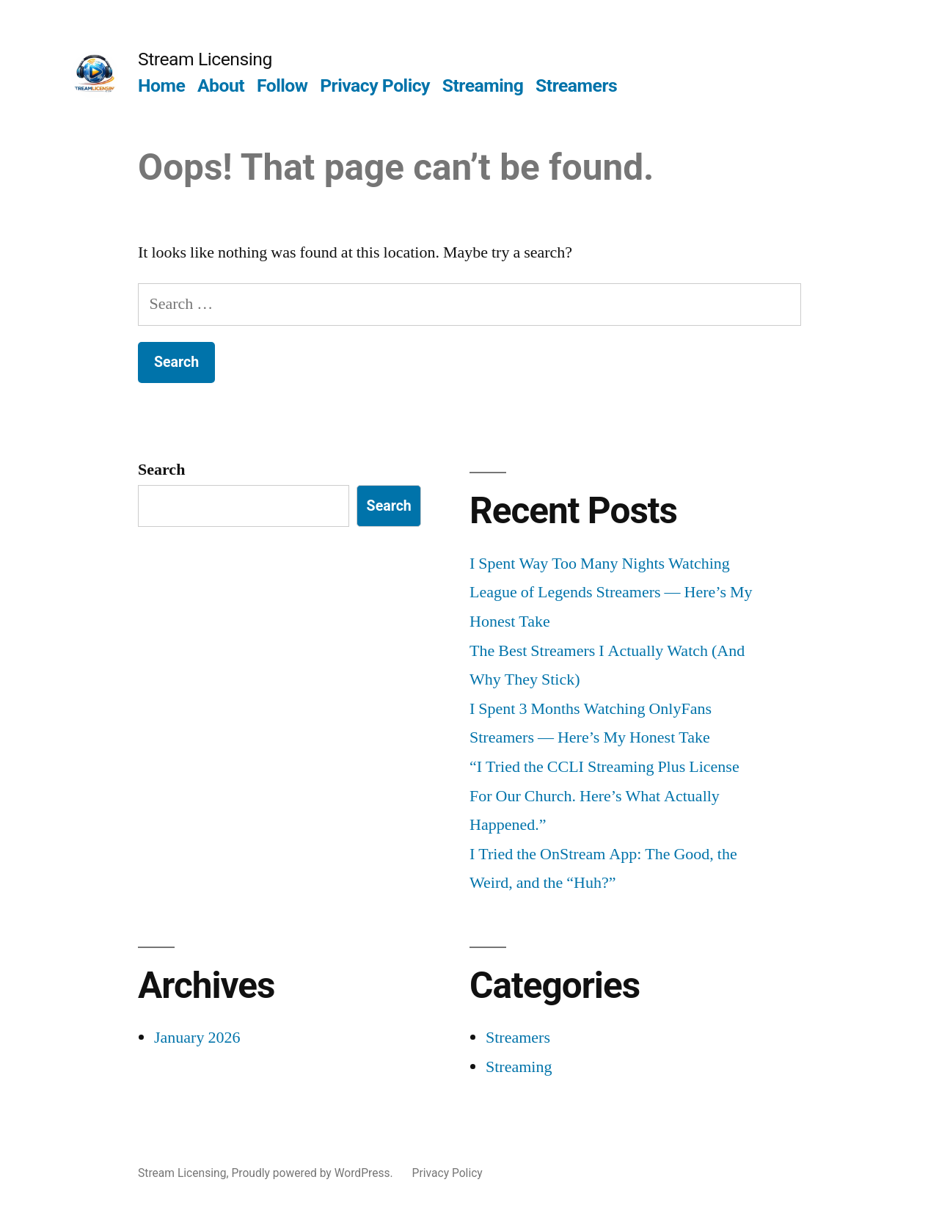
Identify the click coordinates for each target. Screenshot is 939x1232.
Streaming (483, 85)
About (220, 85)
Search (161, 469)
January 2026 (197, 1037)
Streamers (576, 85)
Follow (282, 85)
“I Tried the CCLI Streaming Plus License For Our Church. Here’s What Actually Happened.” (604, 796)
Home (161, 85)
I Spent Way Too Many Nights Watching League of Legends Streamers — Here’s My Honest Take (611, 592)
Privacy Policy (375, 85)
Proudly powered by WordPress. (313, 1173)
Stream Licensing (205, 59)
